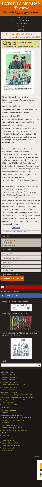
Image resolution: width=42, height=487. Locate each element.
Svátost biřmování (7, 438)
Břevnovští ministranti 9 (9, 382)
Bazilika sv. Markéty (8, 262)
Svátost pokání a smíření (9, 443)
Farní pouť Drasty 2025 (8, 410)
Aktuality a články (8, 254)
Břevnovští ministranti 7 (9, 390)
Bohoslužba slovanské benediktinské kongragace (17, 397)
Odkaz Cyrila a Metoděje (9, 425)
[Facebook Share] (16, 228)
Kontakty (21, 30)
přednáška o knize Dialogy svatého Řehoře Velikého (18, 395)
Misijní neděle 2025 (7, 407)
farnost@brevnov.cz (10, 240)
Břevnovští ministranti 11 (9, 377)
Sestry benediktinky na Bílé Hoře (12, 428)
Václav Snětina (28, 47)
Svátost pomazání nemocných (11, 445)
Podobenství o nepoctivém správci (12, 420)
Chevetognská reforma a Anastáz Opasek (14, 430)
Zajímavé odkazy (7, 271)
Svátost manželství (7, 448)
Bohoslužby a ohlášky (21, 20)
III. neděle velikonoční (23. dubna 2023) (25, 37)
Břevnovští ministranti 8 (9, 387)
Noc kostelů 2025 (7, 402)
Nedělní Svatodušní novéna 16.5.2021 (13, 385)
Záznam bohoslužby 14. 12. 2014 (12, 415)
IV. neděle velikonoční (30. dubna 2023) (16, 34)
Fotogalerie (6, 266)
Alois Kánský (5, 423)
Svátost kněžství (6, 450)
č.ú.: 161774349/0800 (9, 245)
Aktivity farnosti (21, 23)
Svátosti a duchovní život (10, 258)
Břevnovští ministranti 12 (9, 374)
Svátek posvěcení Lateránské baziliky (13, 400)
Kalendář (21, 27)
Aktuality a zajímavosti (18, 232)
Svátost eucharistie (7, 440)
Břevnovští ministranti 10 (9, 379)
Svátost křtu (5, 435)
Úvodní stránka (21, 17)
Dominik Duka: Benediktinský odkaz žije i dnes (16, 417)
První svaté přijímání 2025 (9, 405)
